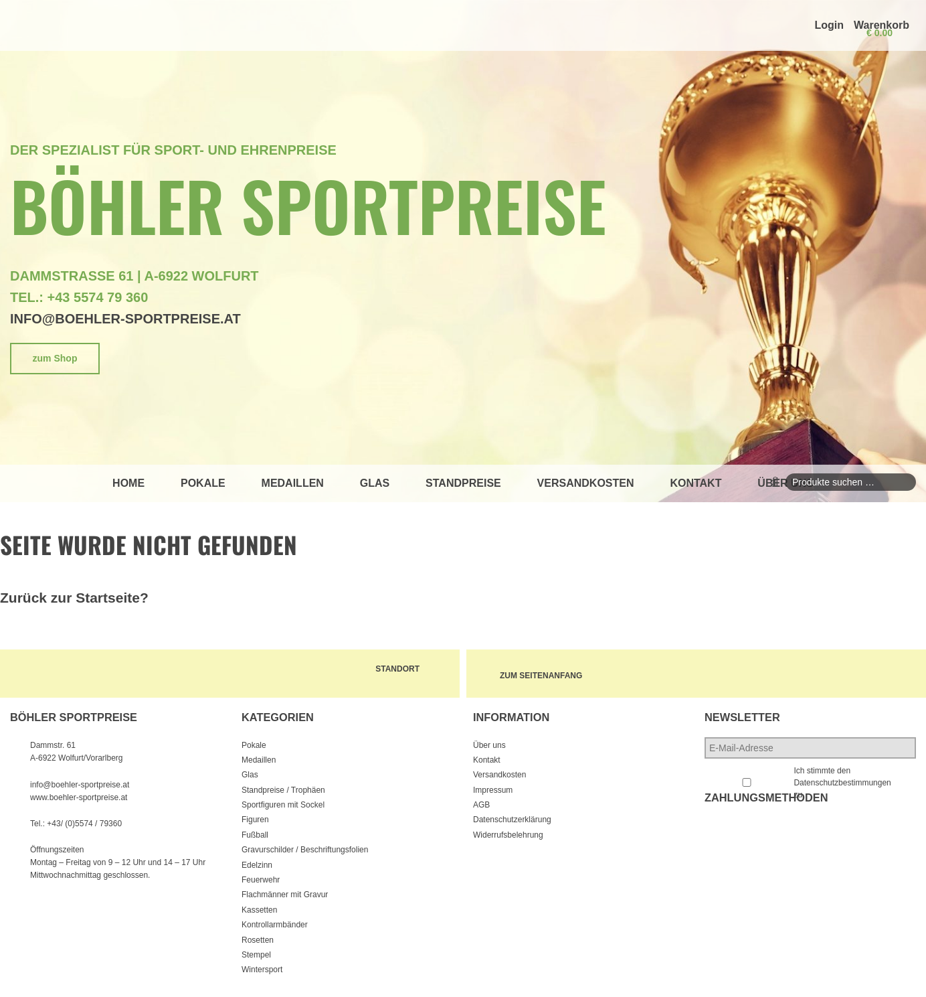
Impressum (493, 790)
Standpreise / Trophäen (283, 790)
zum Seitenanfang (544, 673)
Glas (374, 483)
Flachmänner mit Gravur (285, 894)
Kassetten (259, 910)
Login (829, 25)
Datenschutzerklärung (512, 819)
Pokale (203, 483)
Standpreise (463, 483)
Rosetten (258, 940)
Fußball (255, 835)
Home (128, 483)
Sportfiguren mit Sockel (283, 805)
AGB (481, 805)
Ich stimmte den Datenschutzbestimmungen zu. (842, 782)
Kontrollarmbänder (275, 924)
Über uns (489, 745)
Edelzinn (257, 865)
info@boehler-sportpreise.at (125, 318)
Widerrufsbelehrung (508, 835)
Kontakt (695, 483)
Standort (400, 669)
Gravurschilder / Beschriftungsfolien (305, 849)
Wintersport (262, 969)
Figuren (255, 819)
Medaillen (293, 483)
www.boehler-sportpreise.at (78, 797)
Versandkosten (585, 483)
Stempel (256, 955)
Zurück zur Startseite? (74, 597)
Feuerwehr (261, 880)
